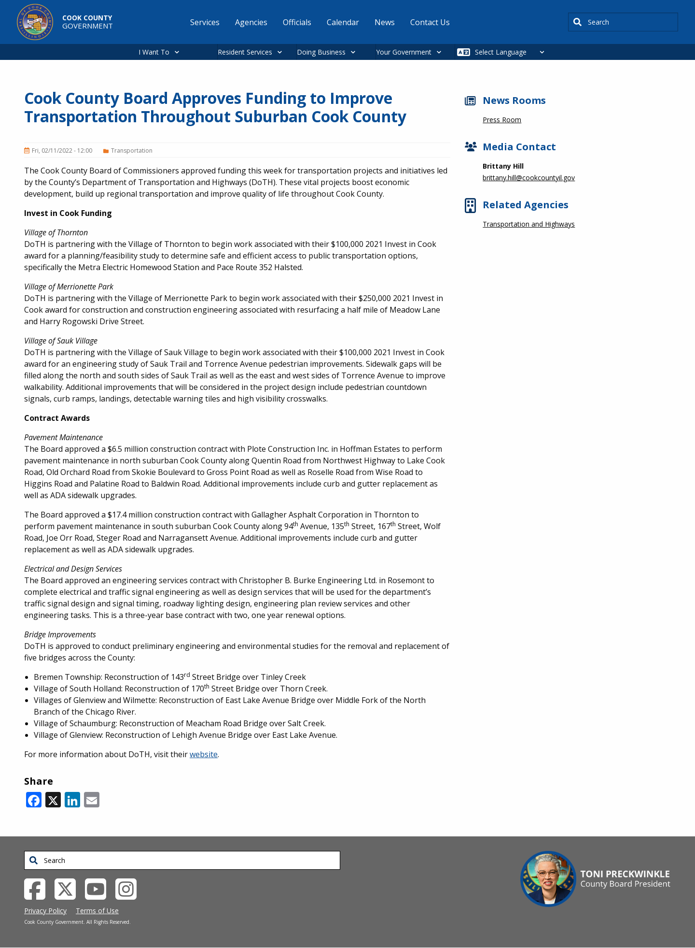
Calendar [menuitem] (343, 22)
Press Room (502, 119)
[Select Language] (512, 52)
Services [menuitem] (205, 22)
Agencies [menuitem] (251, 22)
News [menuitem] (385, 22)
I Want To (154, 52)
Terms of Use (97, 910)
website (204, 754)
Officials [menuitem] (297, 22)
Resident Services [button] (245, 52)
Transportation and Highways (529, 224)
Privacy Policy (45, 910)
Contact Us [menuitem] (430, 22)
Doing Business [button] (321, 52)
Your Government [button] (403, 52)
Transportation (132, 150)
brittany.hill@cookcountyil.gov (529, 177)
